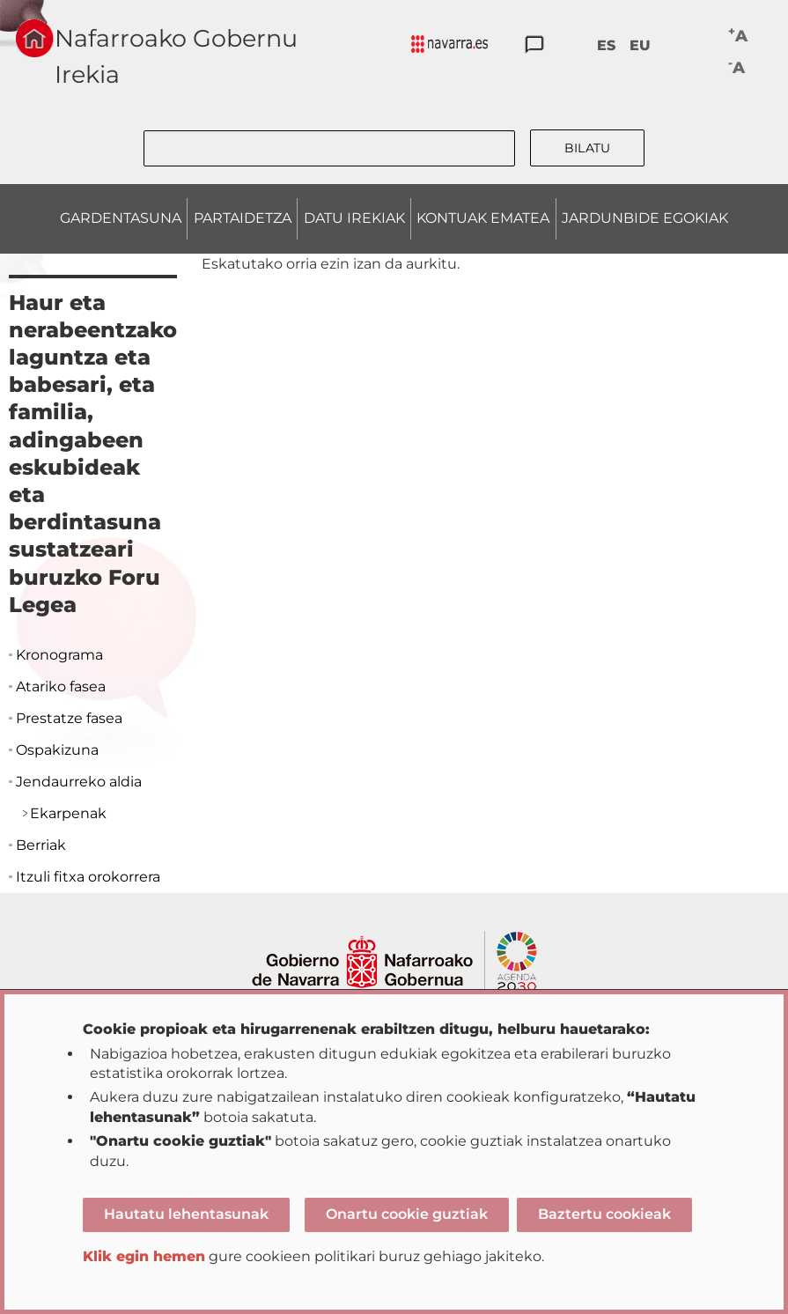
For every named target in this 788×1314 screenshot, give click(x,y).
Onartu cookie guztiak (407, 1214)
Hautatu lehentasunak (186, 1214)
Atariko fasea (61, 686)
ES (606, 45)
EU (640, 45)
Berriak (41, 845)
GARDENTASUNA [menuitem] (120, 218)
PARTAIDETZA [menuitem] (242, 218)
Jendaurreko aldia (79, 781)
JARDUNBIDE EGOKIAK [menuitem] (645, 218)
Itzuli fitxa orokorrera (88, 876)
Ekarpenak (68, 813)
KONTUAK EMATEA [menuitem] (482, 218)
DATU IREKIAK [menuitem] (354, 218)
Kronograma (59, 654)
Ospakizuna (57, 750)
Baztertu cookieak (604, 1214)
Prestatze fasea (69, 718)
